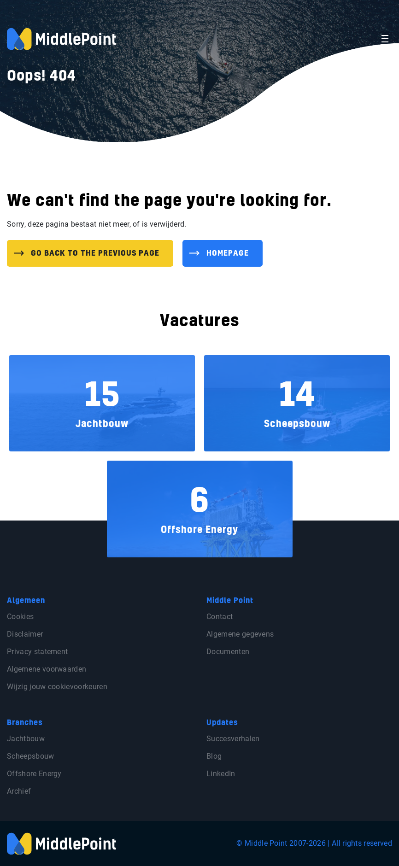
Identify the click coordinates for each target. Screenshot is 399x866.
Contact (219, 616)
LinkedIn (220, 773)
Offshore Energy (34, 773)
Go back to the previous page (95, 253)
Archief (19, 791)
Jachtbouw (26, 738)
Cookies (20, 616)
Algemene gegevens (240, 634)
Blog (214, 756)
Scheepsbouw (30, 756)
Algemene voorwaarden (46, 669)
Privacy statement (37, 651)
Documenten (227, 651)
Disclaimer (25, 634)
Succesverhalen (232, 738)
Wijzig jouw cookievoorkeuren (57, 686)
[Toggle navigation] (384, 38)
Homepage (227, 253)
